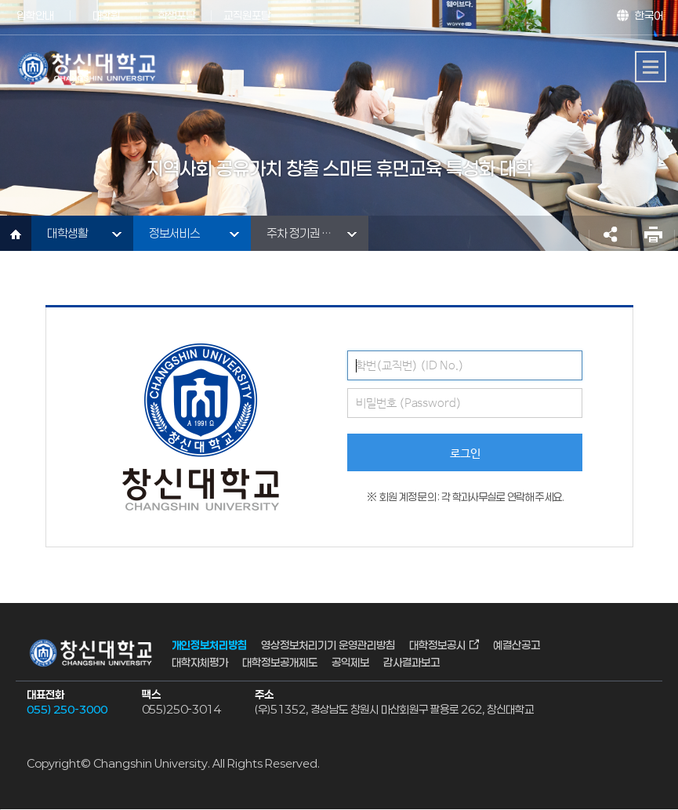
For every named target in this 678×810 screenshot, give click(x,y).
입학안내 (35, 15)
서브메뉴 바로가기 (0, 0)
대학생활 (67, 233)
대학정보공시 (437, 644)
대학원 (106, 15)
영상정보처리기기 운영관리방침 (328, 644)
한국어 (649, 15)
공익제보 (350, 662)
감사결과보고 (411, 662)
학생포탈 (176, 15)
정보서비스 (174, 233)
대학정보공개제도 (279, 662)
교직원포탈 (246, 15)
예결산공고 (516, 644)
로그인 (465, 453)
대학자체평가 (200, 662)
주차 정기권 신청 (304, 233)
